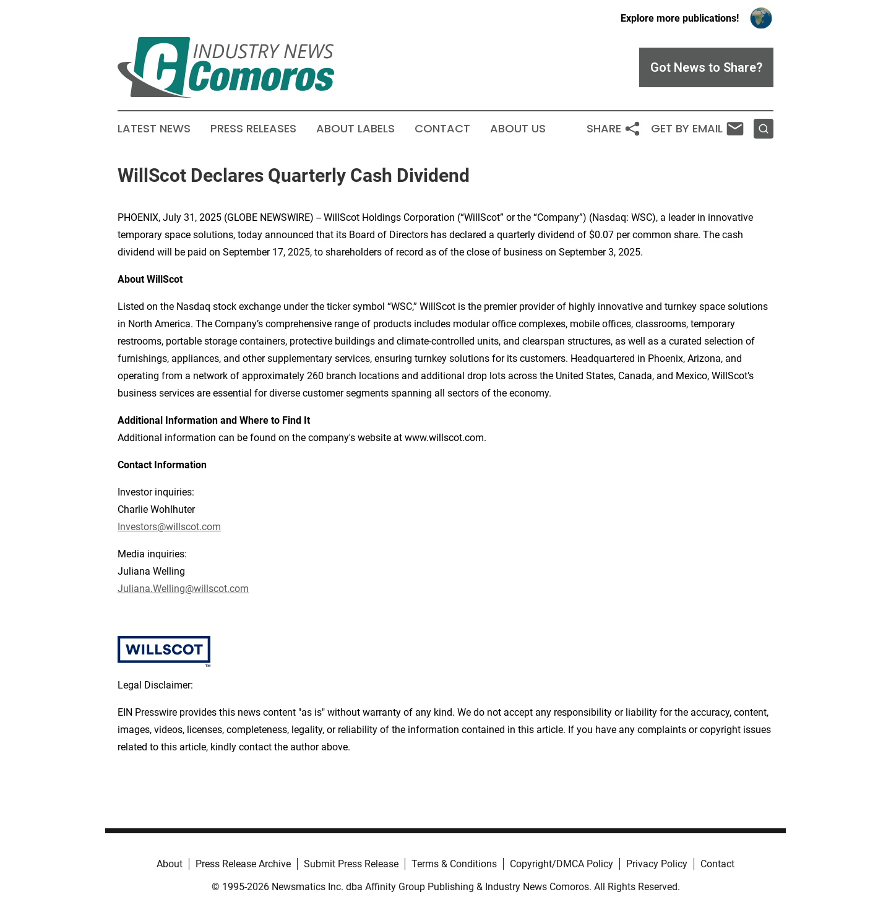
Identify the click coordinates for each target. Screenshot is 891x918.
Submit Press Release (351, 864)
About (170, 864)
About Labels (355, 128)
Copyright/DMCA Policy (561, 864)
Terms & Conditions (454, 864)
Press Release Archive (243, 864)
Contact (442, 128)
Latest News (154, 128)
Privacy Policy (656, 864)
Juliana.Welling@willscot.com (183, 588)
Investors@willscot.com (169, 527)
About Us (518, 128)
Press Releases (253, 128)
